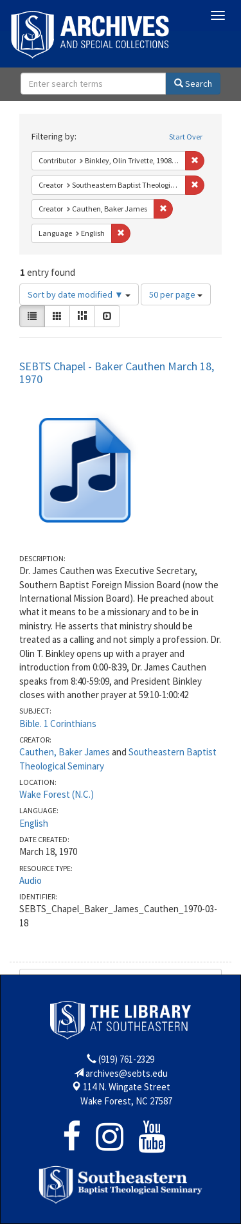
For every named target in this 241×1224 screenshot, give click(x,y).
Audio (30, 880)
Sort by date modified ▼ (79, 294)
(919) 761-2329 (126, 1059)
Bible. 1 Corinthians (57, 723)
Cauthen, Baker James (64, 752)
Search (193, 83)
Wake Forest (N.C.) (56, 794)
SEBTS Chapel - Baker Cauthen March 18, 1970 (116, 372)
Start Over (185, 136)
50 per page (175, 294)
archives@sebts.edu (126, 1073)
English (33, 823)
